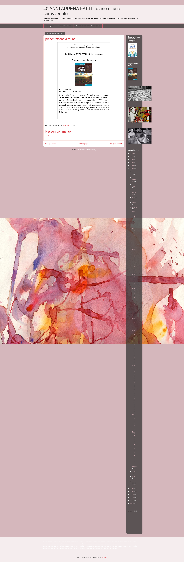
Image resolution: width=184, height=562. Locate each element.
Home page (50, 26)
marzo (134, 476)
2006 (132, 503)
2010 (132, 491)
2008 (132, 497)
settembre (134, 193)
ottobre (134, 186)
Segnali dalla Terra (64, 26)
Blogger (104, 557)
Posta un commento (55, 136)
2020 (132, 156)
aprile (134, 471)
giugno (134, 207)
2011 (132, 488)
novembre (134, 180)
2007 (132, 500)
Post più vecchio (115, 144)
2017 (132, 159)
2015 (132, 162)
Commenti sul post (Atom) (87, 150)
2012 (132, 168)
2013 (132, 165)
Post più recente (52, 144)
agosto (134, 197)
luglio (134, 202)
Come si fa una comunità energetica (88, 26)
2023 (132, 153)
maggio (134, 467)
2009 (132, 494)
